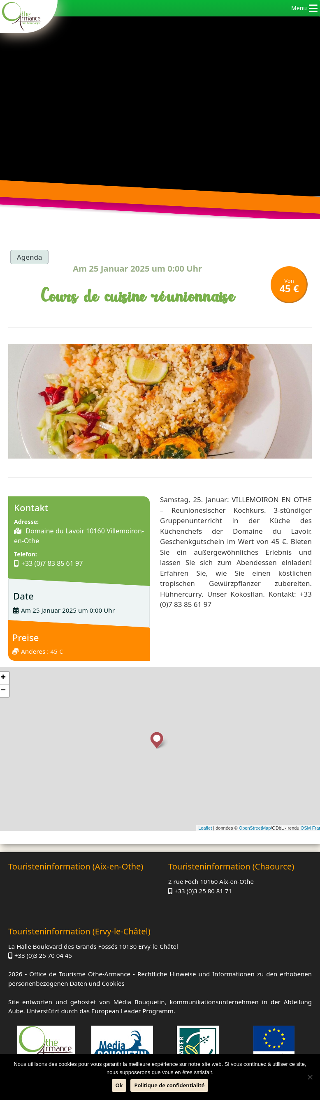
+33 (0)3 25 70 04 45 (43, 955)
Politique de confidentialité (169, 1085)
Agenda (29, 257)
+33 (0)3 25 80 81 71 (203, 891)
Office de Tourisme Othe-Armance (79, 974)
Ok (119, 1085)
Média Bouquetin (139, 1002)
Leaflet (205, 828)
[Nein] (310, 1077)
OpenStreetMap (255, 828)
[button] (299, 8)
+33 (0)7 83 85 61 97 (52, 563)
